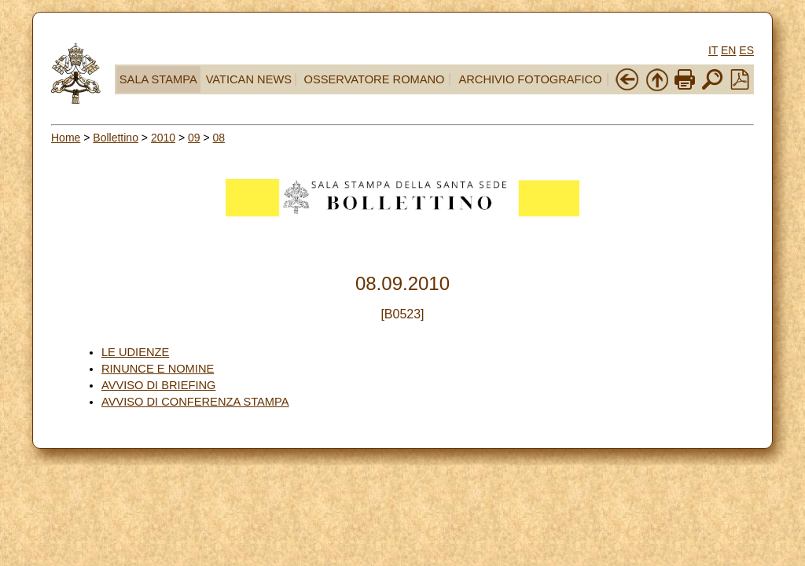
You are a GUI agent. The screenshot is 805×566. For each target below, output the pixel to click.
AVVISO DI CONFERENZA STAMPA (195, 401)
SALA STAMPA (158, 79)
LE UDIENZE (135, 352)
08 (219, 137)
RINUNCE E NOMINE (157, 368)
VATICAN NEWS (249, 79)
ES (746, 50)
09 (194, 137)
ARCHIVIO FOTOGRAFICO (529, 79)
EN (728, 50)
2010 (163, 137)
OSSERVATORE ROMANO (374, 79)
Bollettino (115, 137)
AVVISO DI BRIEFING (158, 385)
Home (65, 137)
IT (713, 50)
